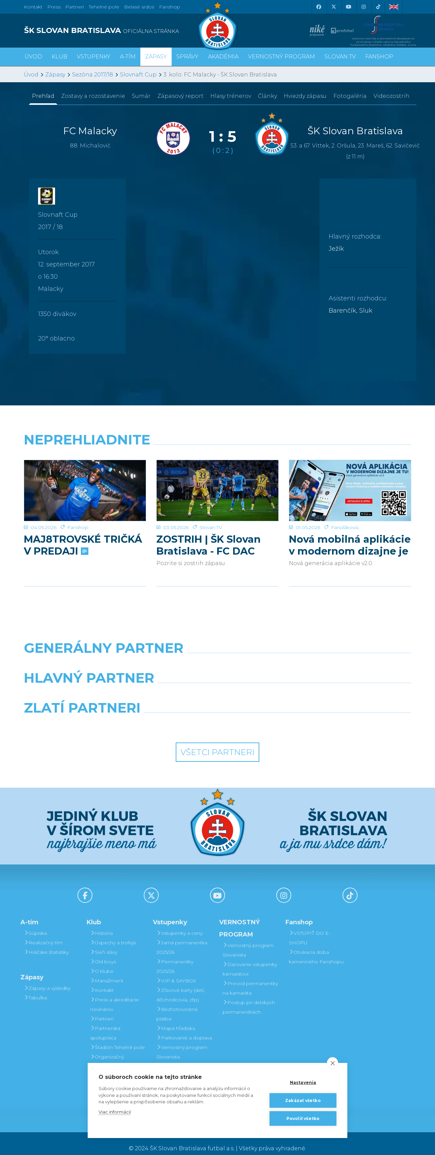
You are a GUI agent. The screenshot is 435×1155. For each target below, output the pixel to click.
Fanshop (169, 7)
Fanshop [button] (379, 56)
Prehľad (43, 96)
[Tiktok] (378, 7)
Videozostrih (391, 96)
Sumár (141, 96)
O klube (102, 961)
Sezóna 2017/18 (92, 74)
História (101, 923)
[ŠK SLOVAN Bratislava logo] (217, 25)
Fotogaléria (350, 96)
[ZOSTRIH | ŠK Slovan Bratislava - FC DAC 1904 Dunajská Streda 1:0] (217, 485)
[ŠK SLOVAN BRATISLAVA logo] (118, 31)
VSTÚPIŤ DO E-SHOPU (309, 928)
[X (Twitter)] (333, 7)
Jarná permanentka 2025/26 (181, 937)
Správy (187, 56)
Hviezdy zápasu (305, 96)
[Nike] (217, 655)
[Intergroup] (168, 715)
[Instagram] (363, 7)
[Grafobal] (168, 685)
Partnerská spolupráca (105, 1023)
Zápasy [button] (156, 56)
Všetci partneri (217, 742)
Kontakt (102, 980)
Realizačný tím (43, 933)
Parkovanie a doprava (184, 1028)
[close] (332, 1063)
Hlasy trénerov (230, 96)
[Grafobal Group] (267, 715)
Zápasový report (180, 96)
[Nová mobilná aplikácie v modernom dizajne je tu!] (350, 485)
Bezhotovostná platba (176, 1004)
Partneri (102, 1009)
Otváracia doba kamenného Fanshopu (316, 947)
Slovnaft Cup (138, 74)
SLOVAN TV (340, 56)
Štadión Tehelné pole (117, 1037)
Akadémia (223, 56)
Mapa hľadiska (175, 1018)
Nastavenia (303, 1082)
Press (53, 7)
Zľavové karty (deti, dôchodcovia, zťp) (180, 985)
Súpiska (35, 923)
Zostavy (93, 96)
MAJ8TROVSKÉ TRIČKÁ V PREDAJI (83, 535)
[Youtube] (348, 7)
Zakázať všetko (303, 1100)
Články (267, 96)
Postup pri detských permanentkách (249, 997)
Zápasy (55, 74)
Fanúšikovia (345, 517)
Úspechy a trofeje (113, 933)
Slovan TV (210, 517)
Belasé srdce (139, 7)
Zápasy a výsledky (47, 978)
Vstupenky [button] (93, 56)
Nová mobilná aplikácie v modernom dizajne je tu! (350, 535)
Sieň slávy (103, 942)
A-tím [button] (128, 56)
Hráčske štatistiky (46, 942)
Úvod (33, 56)
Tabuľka (35, 988)
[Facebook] (318, 7)
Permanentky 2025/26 (174, 956)
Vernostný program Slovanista (181, 1042)
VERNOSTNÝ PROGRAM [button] (281, 56)
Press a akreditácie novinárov (114, 994)
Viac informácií (115, 1112)
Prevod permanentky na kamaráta (250, 978)
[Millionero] (267, 685)
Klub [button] (59, 56)
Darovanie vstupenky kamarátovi (183, 1061)
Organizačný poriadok (107, 1052)
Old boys (103, 952)
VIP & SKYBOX (176, 971)
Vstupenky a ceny (179, 923)
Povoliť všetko (303, 1118)
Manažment (106, 971)
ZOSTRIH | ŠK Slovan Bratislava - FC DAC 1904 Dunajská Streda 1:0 (212, 535)
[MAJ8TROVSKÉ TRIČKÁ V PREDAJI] (85, 485)
